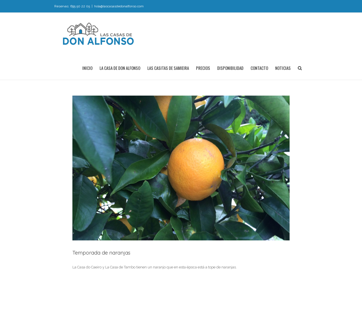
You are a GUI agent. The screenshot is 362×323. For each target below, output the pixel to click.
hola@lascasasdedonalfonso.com (119, 6)
